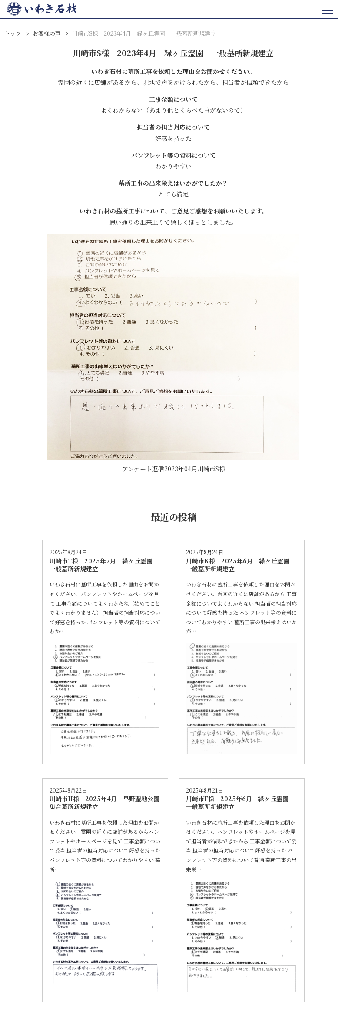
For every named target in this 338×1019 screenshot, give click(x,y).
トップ (12, 33)
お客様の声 (47, 33)
